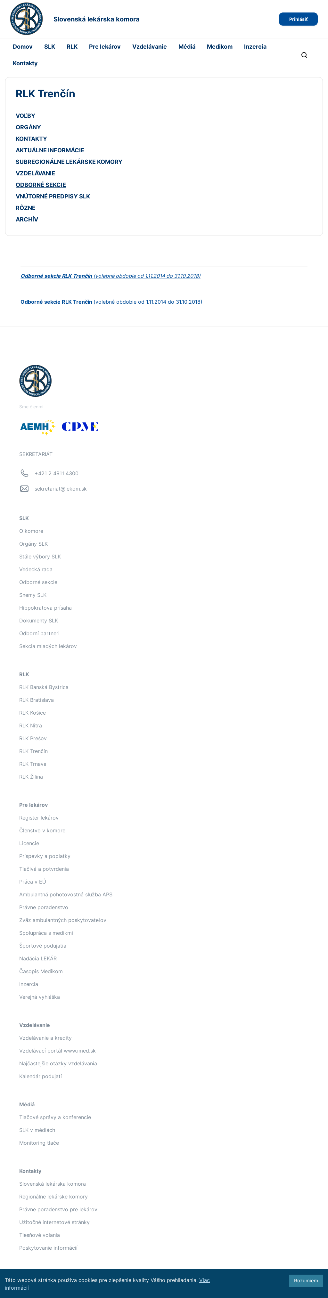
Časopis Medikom (41, 971)
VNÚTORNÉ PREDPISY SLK (53, 196)
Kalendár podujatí (40, 1076)
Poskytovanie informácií (48, 1248)
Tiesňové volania (39, 1235)
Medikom (220, 46)
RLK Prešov (33, 738)
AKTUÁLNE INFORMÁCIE (50, 150)
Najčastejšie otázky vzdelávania (58, 1063)
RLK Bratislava (36, 700)
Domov (23, 46)
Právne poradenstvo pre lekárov (58, 1209)
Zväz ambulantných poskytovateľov (62, 920)
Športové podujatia (42, 945)
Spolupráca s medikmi (46, 933)
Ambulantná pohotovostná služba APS (65, 894)
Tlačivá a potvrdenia (44, 869)
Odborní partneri (39, 633)
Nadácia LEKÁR (38, 958)
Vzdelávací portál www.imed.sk (57, 1050)
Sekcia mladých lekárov (48, 646)
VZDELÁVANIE (35, 173)
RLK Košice (32, 712)
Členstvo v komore (42, 830)
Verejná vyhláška (39, 997)
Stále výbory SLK (40, 556)
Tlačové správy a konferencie (55, 1117)
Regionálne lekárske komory (53, 1196)
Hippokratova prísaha (45, 608)
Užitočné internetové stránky (54, 1222)
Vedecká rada (36, 569)
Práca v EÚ (32, 881)
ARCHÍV (27, 219)
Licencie (29, 843)
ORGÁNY (28, 127)
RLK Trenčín (33, 751)
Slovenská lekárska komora (52, 1184)
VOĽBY (25, 115)
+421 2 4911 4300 (56, 473)
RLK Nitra (30, 725)
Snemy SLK (32, 595)
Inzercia (255, 46)
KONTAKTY (31, 138)
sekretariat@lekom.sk (61, 488)
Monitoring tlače (39, 1143)
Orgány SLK (33, 544)
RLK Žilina (31, 776)
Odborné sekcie (38, 582)
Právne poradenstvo (43, 907)
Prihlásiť (298, 19)
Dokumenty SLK (38, 620)
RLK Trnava (32, 764)
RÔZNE (26, 207)
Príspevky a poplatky (44, 856)
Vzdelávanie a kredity (45, 1038)
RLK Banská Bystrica (44, 687)
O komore (31, 531)
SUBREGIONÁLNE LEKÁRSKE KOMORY (69, 161)
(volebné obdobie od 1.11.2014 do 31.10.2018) (111, 302)
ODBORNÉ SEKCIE (41, 184)
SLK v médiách (37, 1130)
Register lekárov (39, 817)
